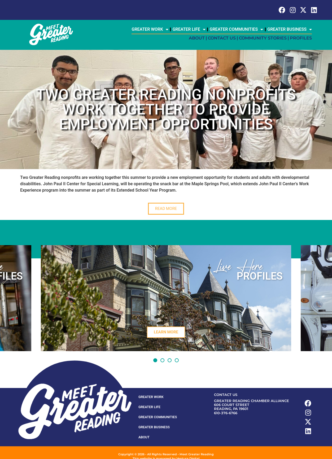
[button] (155, 360)
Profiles (301, 38)
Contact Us (222, 38)
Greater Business (289, 29)
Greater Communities (236, 29)
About (197, 38)
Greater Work (150, 29)
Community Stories (263, 38)
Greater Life (189, 29)
